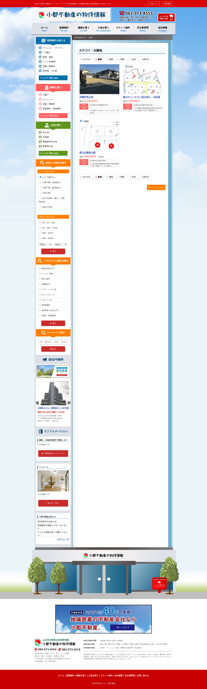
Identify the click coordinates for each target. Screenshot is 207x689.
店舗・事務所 (49, 66)
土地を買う (103, 29)
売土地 (46, 132)
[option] (53, 402)
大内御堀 (119, 641)
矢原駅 (136, 644)
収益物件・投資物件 (52, 108)
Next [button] (69, 402)
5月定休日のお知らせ (47, 521)
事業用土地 (48, 146)
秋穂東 (102, 641)
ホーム (44, 29)
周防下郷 (111, 644)
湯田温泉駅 (144, 644)
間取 (121, 59)
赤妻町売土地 (86, 97)
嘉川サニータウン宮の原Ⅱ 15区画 (141, 97)
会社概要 (119, 675)
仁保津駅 (124, 644)
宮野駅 (164, 644)
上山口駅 (158, 644)
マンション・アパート (53, 48)
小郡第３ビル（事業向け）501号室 (53, 408)
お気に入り (154, 4)
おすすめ (85, 59)
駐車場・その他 (50, 71)
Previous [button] (37, 402)
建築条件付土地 (50, 141)
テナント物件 (123, 29)
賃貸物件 (64, 29)
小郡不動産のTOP (80, 37)
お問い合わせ (143, 675)
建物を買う (83, 29)
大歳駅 (131, 644)
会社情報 (162, 29)
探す (53, 349)
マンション (48, 99)
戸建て (46, 95)
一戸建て (47, 52)
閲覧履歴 (167, 4)
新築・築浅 (48, 57)
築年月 (144, 59)
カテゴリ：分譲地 (90, 50)
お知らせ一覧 (63, 539)
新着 (98, 59)
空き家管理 (143, 29)
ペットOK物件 (49, 61)
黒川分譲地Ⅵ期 (87, 152)
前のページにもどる (156, 187)
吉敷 (113, 641)
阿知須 (108, 641)
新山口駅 (103, 644)
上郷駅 (117, 644)
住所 (132, 59)
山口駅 (151, 644)
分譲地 (90, 37)
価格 (109, 59)
